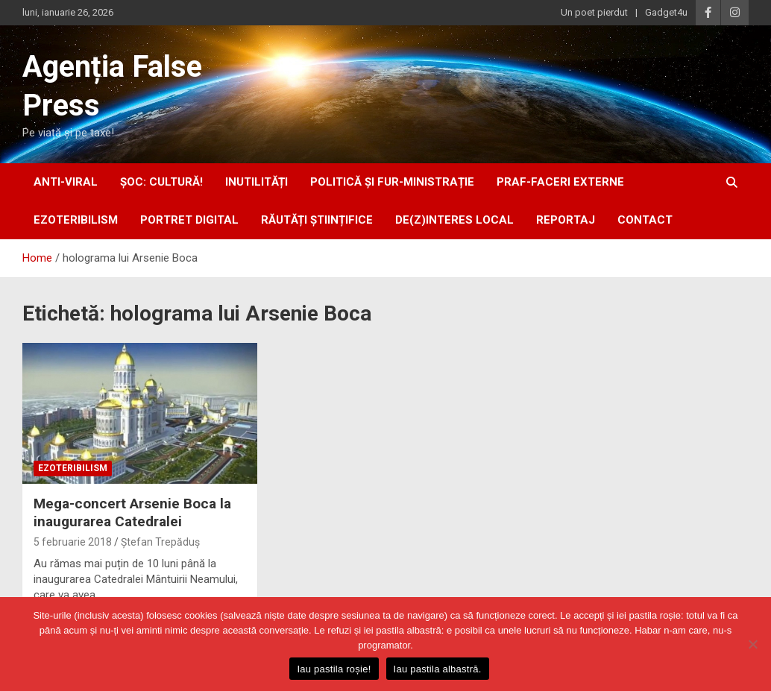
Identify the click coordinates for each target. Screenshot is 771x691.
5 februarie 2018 (73, 542)
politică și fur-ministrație (392, 182)
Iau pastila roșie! (334, 669)
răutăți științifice (317, 220)
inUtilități (256, 182)
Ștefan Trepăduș (160, 542)
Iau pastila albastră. (438, 669)
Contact (645, 220)
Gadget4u (666, 12)
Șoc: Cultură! (161, 182)
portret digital (189, 220)
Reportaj (565, 220)
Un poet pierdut (594, 12)
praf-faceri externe (560, 182)
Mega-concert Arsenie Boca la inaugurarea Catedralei (132, 513)
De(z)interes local (454, 220)
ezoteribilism (76, 220)
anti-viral (66, 182)
